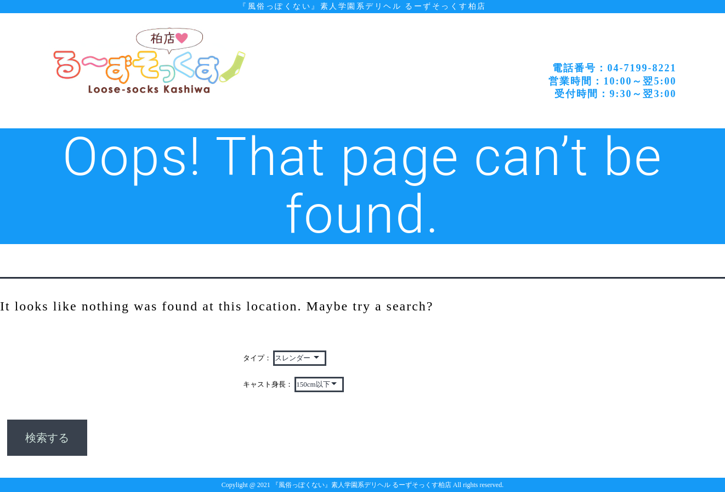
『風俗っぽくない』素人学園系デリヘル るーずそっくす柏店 (362, 6)
